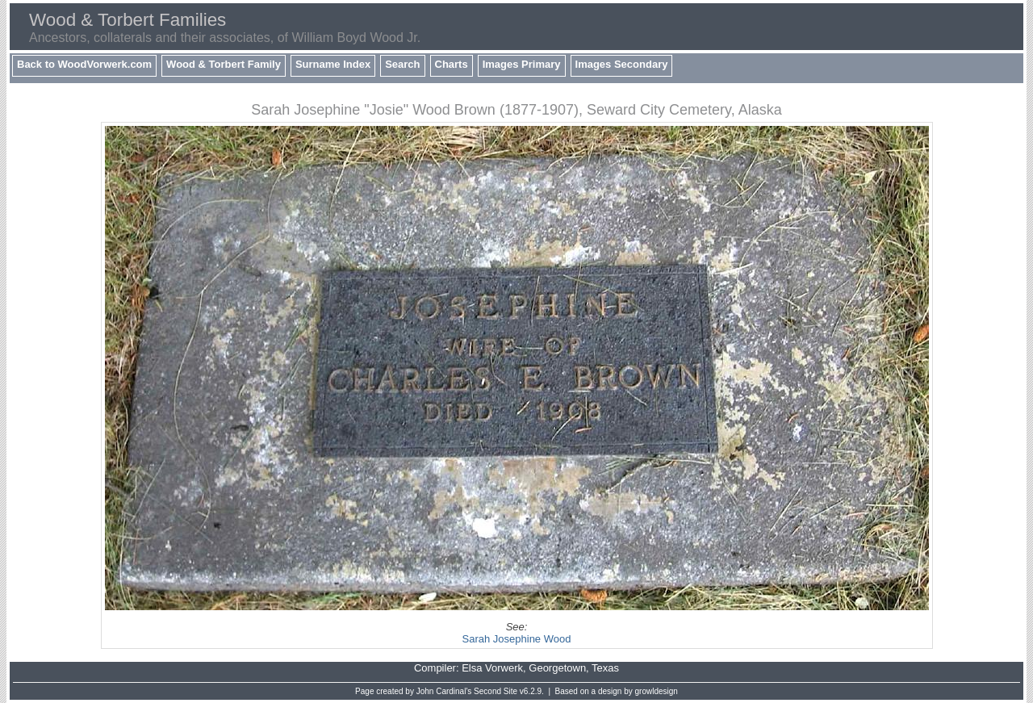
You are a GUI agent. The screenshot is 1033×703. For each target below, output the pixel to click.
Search (402, 64)
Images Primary (522, 64)
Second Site (495, 691)
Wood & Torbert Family (223, 64)
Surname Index (332, 64)
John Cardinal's (444, 691)
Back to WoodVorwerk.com (84, 64)
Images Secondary (621, 64)
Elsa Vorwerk (492, 668)
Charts (451, 64)
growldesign (656, 691)
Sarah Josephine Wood (516, 639)
